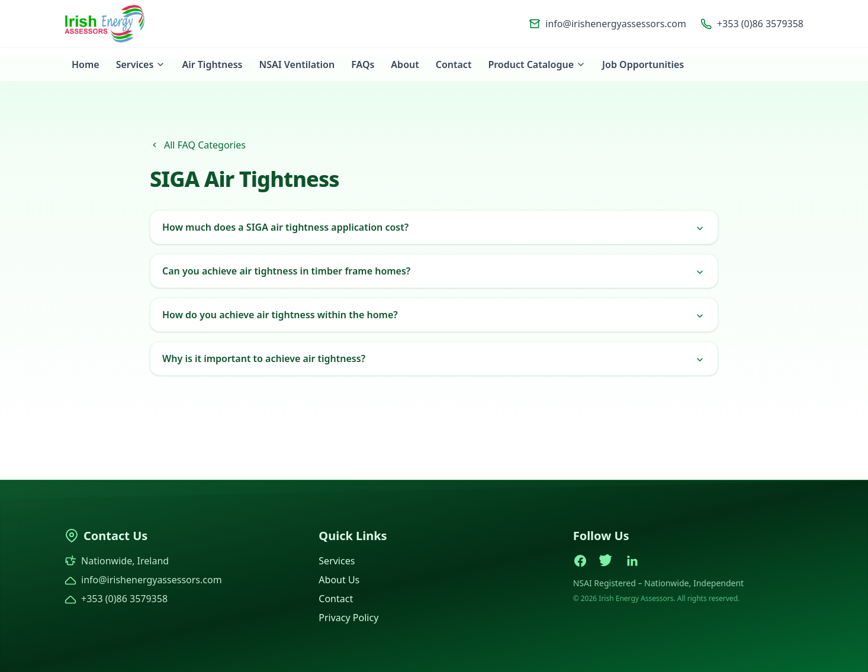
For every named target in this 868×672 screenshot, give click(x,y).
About (405, 64)
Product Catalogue (537, 64)
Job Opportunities (643, 64)
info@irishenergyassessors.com (607, 23)
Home (85, 64)
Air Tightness (212, 64)
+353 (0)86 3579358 (751, 23)
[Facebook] (580, 561)
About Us (339, 579)
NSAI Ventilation (297, 64)
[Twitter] (606, 561)
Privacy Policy (348, 617)
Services (141, 64)
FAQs (362, 64)
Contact (454, 64)
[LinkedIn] (632, 561)
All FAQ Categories (198, 144)
